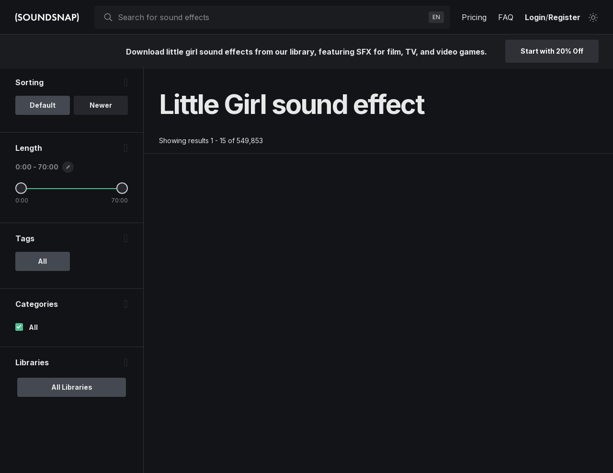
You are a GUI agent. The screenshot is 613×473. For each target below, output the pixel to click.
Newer (101, 107)
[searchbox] (271, 17)
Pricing (474, 17)
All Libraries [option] (71, 389)
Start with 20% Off (552, 51)
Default (43, 107)
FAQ (505, 17)
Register (564, 17)
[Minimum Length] (21, 190)
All (33, 329)
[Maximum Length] (122, 190)
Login (535, 17)
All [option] (42, 263)
